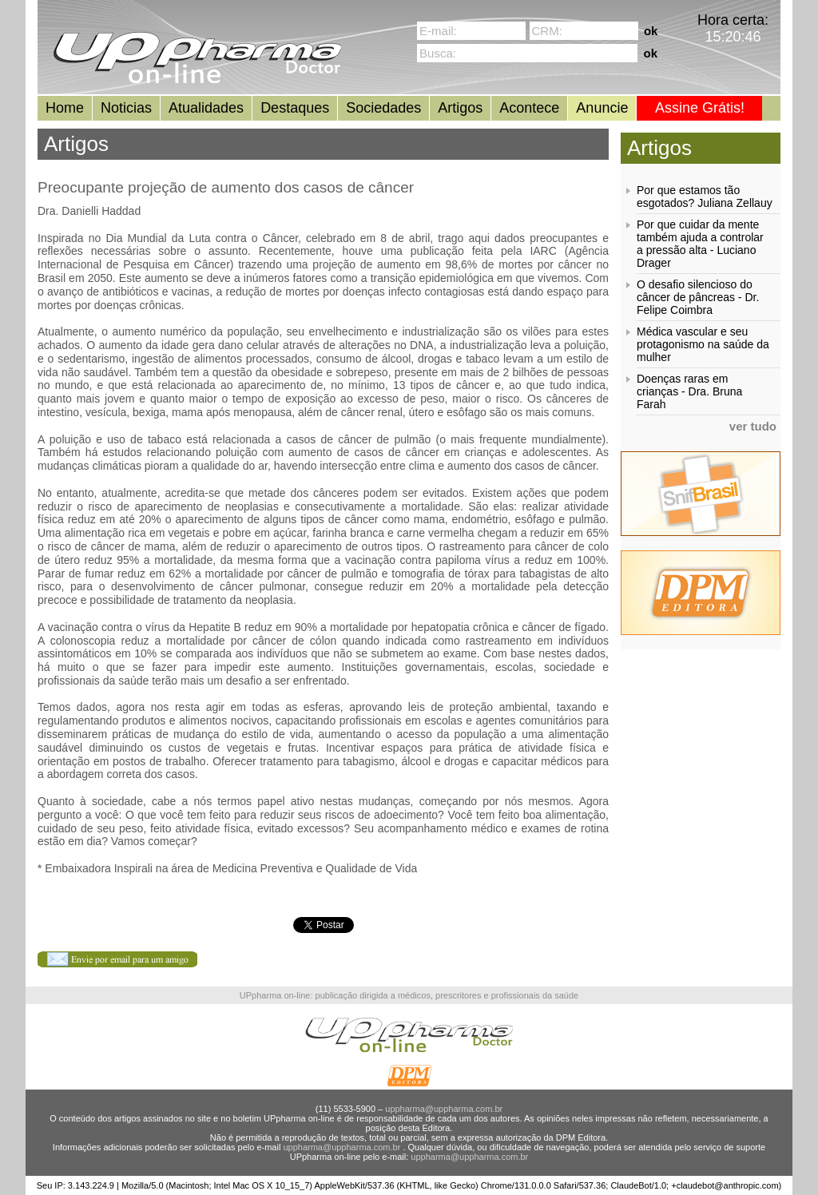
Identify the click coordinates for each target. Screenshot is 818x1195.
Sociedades (383, 108)
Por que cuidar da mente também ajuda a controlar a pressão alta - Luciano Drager (700, 243)
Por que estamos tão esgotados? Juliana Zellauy (704, 196)
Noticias (126, 108)
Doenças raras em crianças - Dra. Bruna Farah (689, 391)
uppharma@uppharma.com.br (443, 1109)
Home (65, 108)
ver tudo (752, 426)
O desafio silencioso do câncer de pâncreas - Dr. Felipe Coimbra (698, 297)
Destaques (294, 108)
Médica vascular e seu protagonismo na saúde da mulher (703, 344)
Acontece (529, 108)
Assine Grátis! (700, 108)
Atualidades (206, 108)
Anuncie (602, 108)
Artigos (460, 108)
